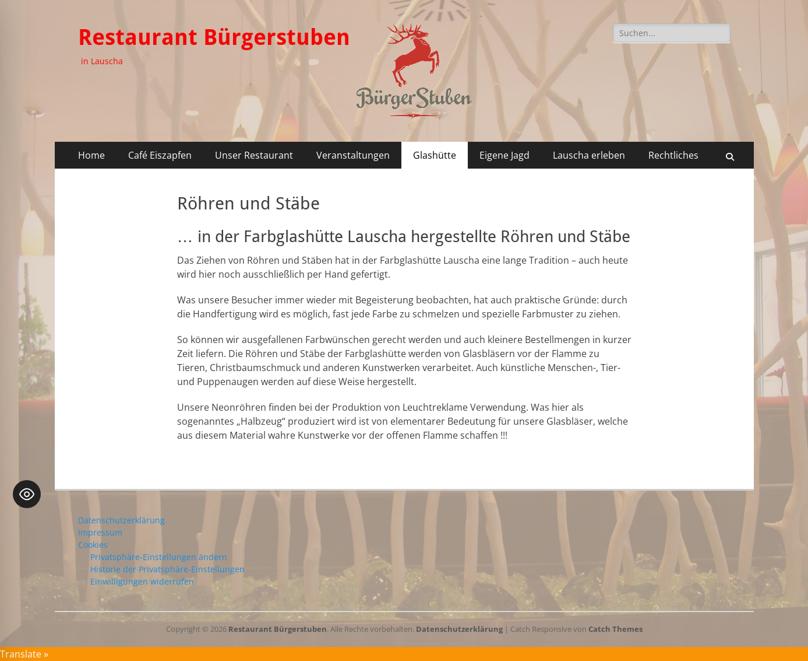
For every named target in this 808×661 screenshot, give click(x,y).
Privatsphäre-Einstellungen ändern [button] (158, 556)
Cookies (93, 544)
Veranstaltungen (353, 155)
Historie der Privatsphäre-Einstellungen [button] (167, 569)
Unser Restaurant (254, 155)
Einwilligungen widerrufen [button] (142, 581)
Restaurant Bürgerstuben (214, 37)
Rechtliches (673, 155)
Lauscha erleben (589, 155)
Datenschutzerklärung (121, 520)
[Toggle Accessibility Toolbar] (27, 494)
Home (91, 155)
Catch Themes (615, 629)
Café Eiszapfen (160, 155)
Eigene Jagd (504, 155)
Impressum (100, 532)
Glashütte (434, 155)
